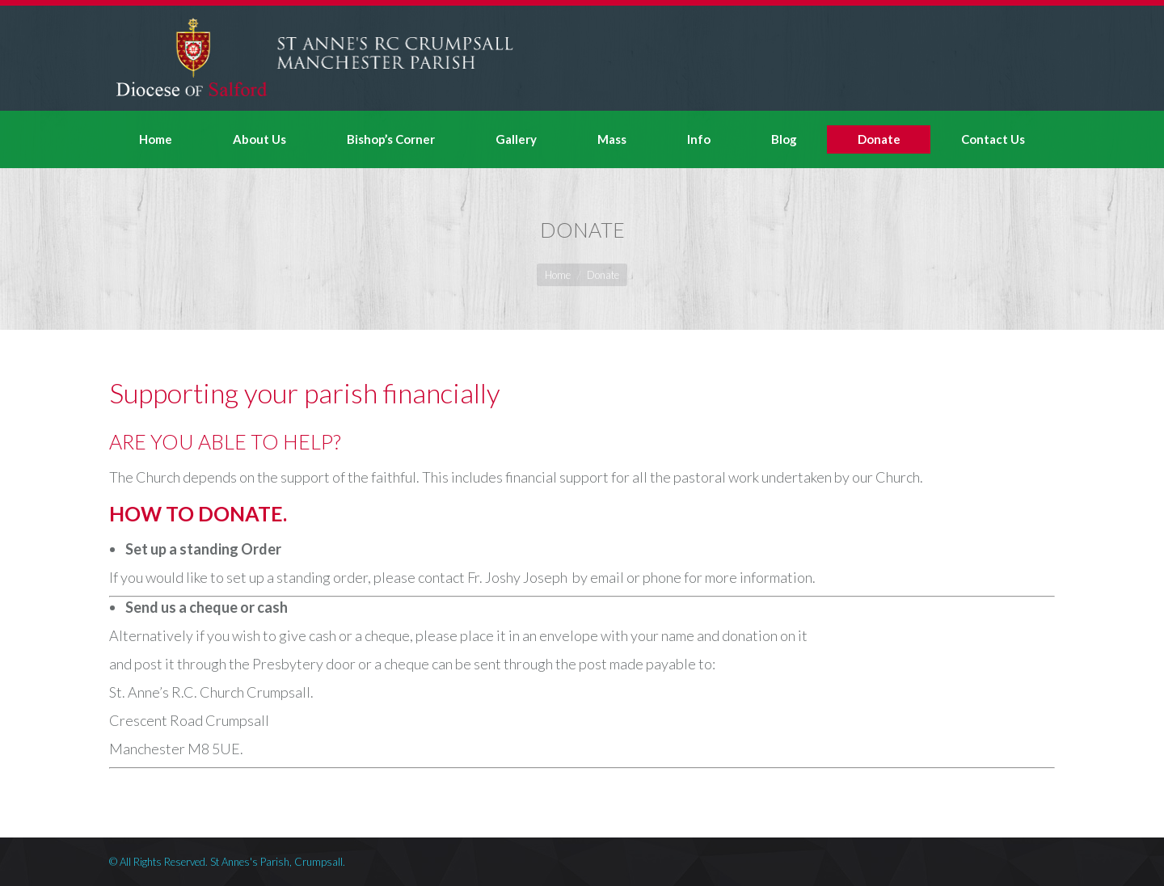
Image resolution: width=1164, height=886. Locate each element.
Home (558, 274)
